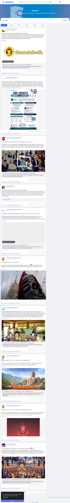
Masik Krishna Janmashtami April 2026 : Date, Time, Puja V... (17, 480)
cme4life (8, 77)
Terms (53, 497)
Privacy (57, 497)
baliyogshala (9, 307)
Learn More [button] (5, 497)
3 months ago (8, 308)
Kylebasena (8, 29)
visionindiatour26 (10, 257)
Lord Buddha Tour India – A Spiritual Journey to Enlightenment (18, 391)
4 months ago (8, 406)
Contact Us (62, 497)
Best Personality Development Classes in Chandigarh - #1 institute (19, 173)
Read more (4, 40)
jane (7, 186)
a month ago (8, 30)
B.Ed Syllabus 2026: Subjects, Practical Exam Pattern (15, 245)
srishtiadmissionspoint (11, 209)
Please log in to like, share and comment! (11, 73)
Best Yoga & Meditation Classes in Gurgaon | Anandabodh (17, 64)
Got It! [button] (12, 500)
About (49, 497)
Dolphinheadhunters (11, 137)
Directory (67, 497)
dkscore (8, 444)
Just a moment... (7, 199)
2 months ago (8, 78)
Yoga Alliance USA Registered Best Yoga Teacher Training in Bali (18, 343)
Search (64, 20)
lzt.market (35, 502)
